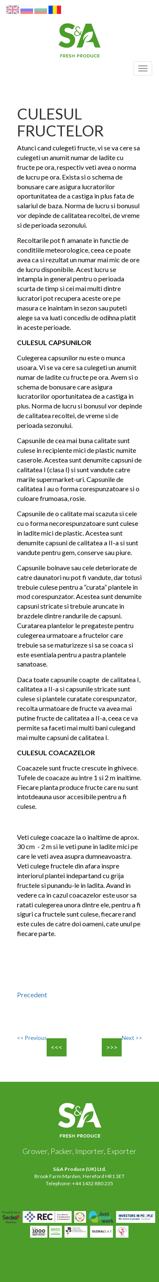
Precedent (32, 995)
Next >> (132, 1037)
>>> (111, 1047)
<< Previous (32, 1037)
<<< (56, 1047)
